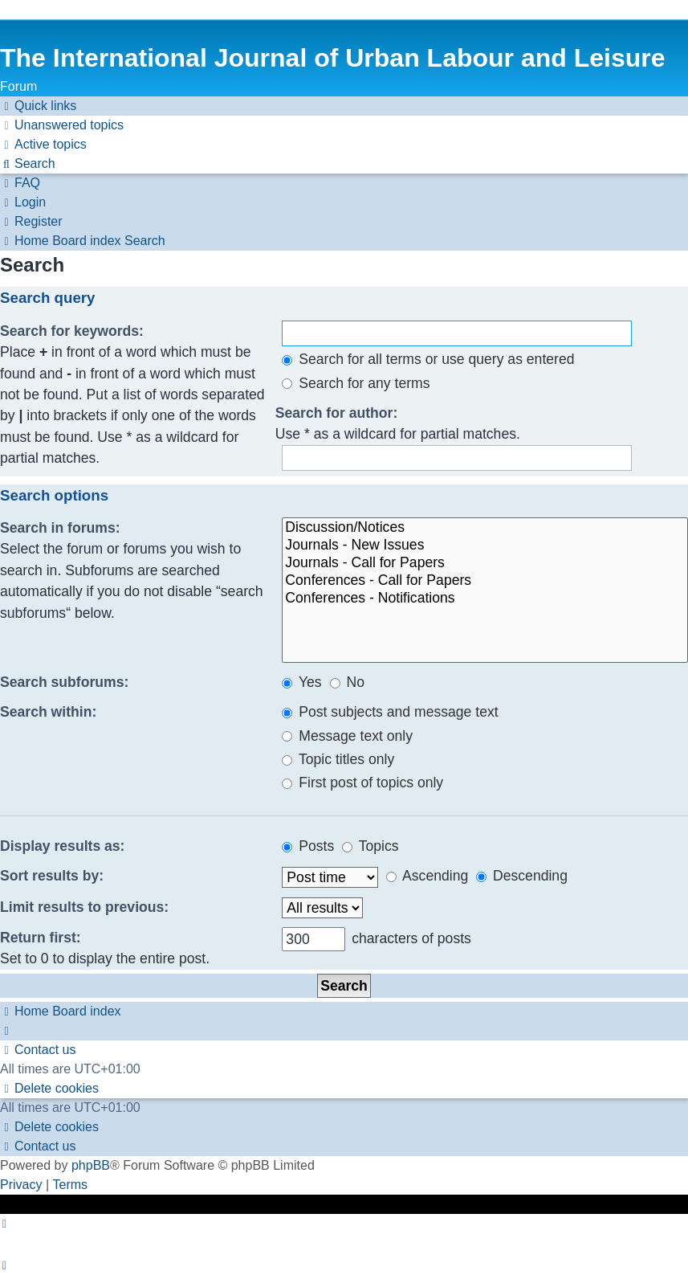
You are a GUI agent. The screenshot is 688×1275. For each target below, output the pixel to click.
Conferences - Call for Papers (484, 581)
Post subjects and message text (390, 712)
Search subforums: (64, 682)
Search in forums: (60, 528)
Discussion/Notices (484, 528)
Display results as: (62, 846)
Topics (370, 846)
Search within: (48, 712)
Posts (308, 846)
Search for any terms (355, 383)
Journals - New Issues (484, 545)
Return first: (40, 938)
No (347, 682)
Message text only (347, 736)
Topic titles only (338, 759)
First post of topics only (362, 782)
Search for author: (336, 413)
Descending (522, 876)
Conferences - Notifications (484, 598)
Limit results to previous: (84, 907)
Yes (301, 682)
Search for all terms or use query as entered (428, 359)
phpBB (90, 1165)
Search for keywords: (72, 331)
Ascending (427, 876)
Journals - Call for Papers (484, 563)
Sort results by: (52, 876)
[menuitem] (62, 125)
